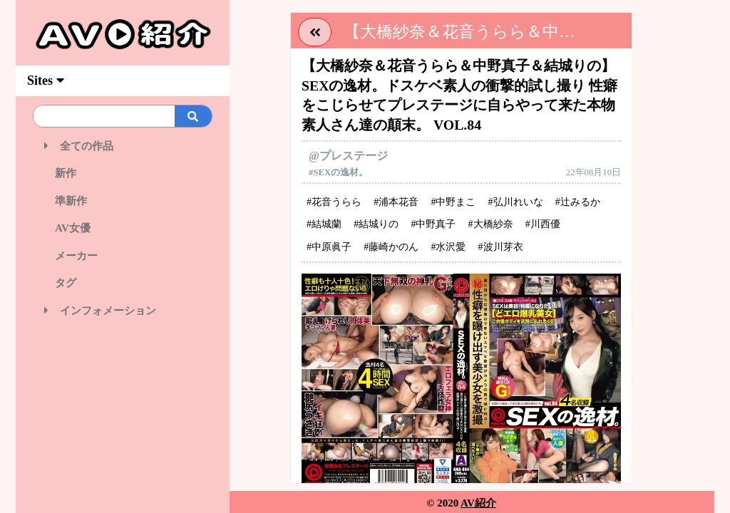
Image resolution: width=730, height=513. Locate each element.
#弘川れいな (515, 202)
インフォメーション (100, 310)
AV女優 (67, 228)
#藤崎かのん (391, 247)
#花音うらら (334, 202)
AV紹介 (478, 503)
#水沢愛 (448, 247)
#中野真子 (433, 224)
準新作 (65, 201)
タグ (60, 283)
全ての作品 (78, 146)
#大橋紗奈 (490, 224)
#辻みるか (577, 202)
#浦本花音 (396, 202)
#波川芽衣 (500, 247)
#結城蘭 (324, 224)
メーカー (71, 255)
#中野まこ (453, 202)
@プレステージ (348, 156)
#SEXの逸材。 (338, 172)
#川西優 (542, 224)
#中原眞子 (329, 247)
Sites (45, 80)
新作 (60, 173)
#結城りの (376, 224)
